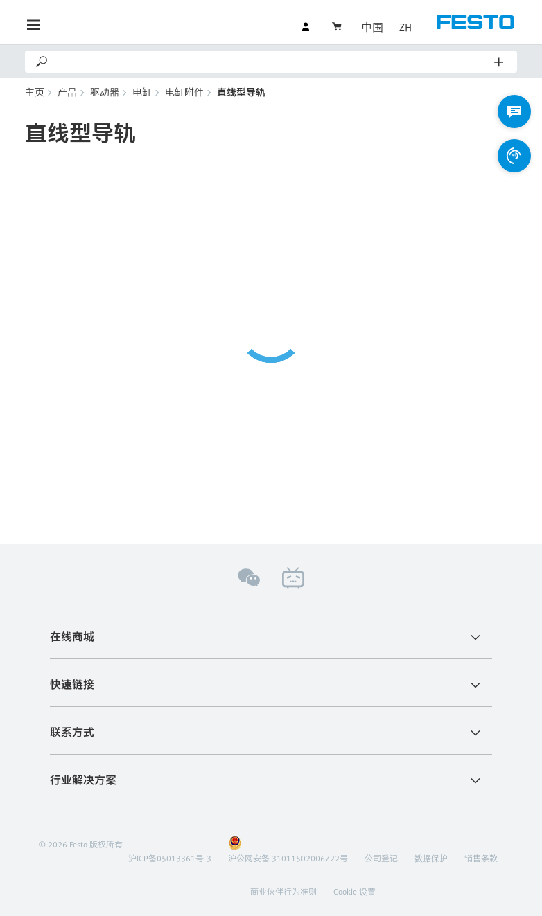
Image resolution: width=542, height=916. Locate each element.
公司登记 (381, 858)
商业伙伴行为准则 (283, 891)
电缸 (142, 91)
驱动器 (104, 91)
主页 (34, 91)
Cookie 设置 (354, 891)
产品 (67, 91)
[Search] (272, 62)
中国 (372, 27)
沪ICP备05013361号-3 (169, 858)
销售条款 (481, 858)
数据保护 (431, 858)
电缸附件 (184, 91)
